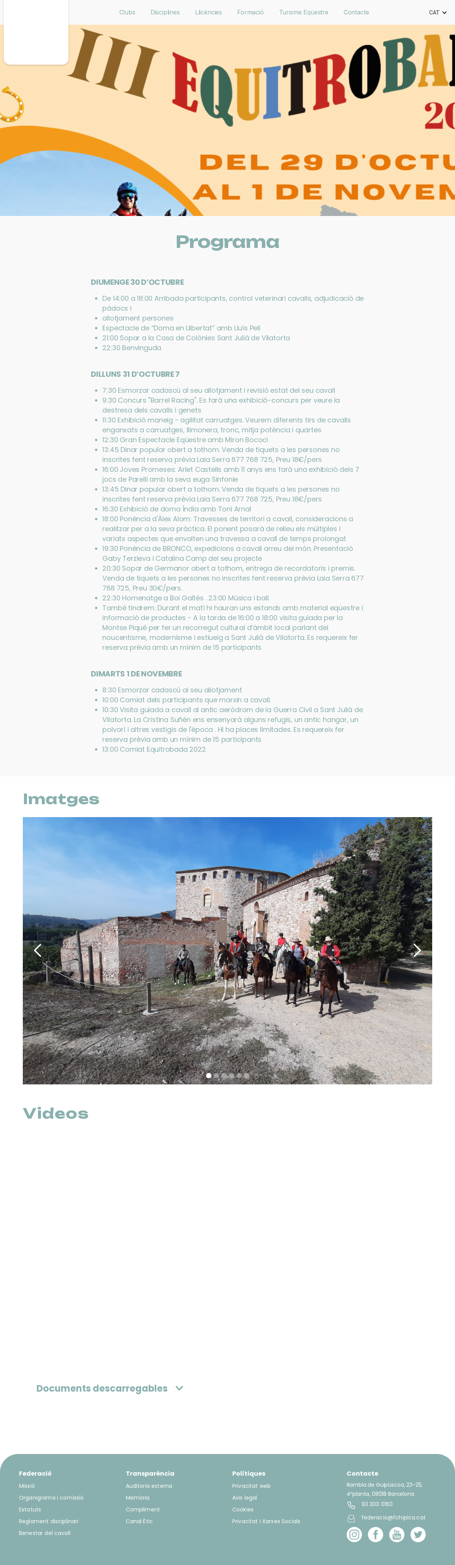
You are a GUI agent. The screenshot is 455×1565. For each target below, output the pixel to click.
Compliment (143, 1509)
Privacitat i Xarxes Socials (266, 1521)
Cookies (243, 1509)
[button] (438, 12)
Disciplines (165, 12)
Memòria (138, 1498)
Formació (250, 12)
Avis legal (244, 1498)
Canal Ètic (139, 1521)
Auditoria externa (149, 1486)
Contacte (356, 12)
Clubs (127, 12)
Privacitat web (251, 1486)
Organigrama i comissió (51, 1498)
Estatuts (30, 1509)
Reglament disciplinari (48, 1521)
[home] (36, 32)
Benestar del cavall (44, 1533)
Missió (27, 1486)
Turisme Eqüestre (303, 12)
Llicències (208, 12)
